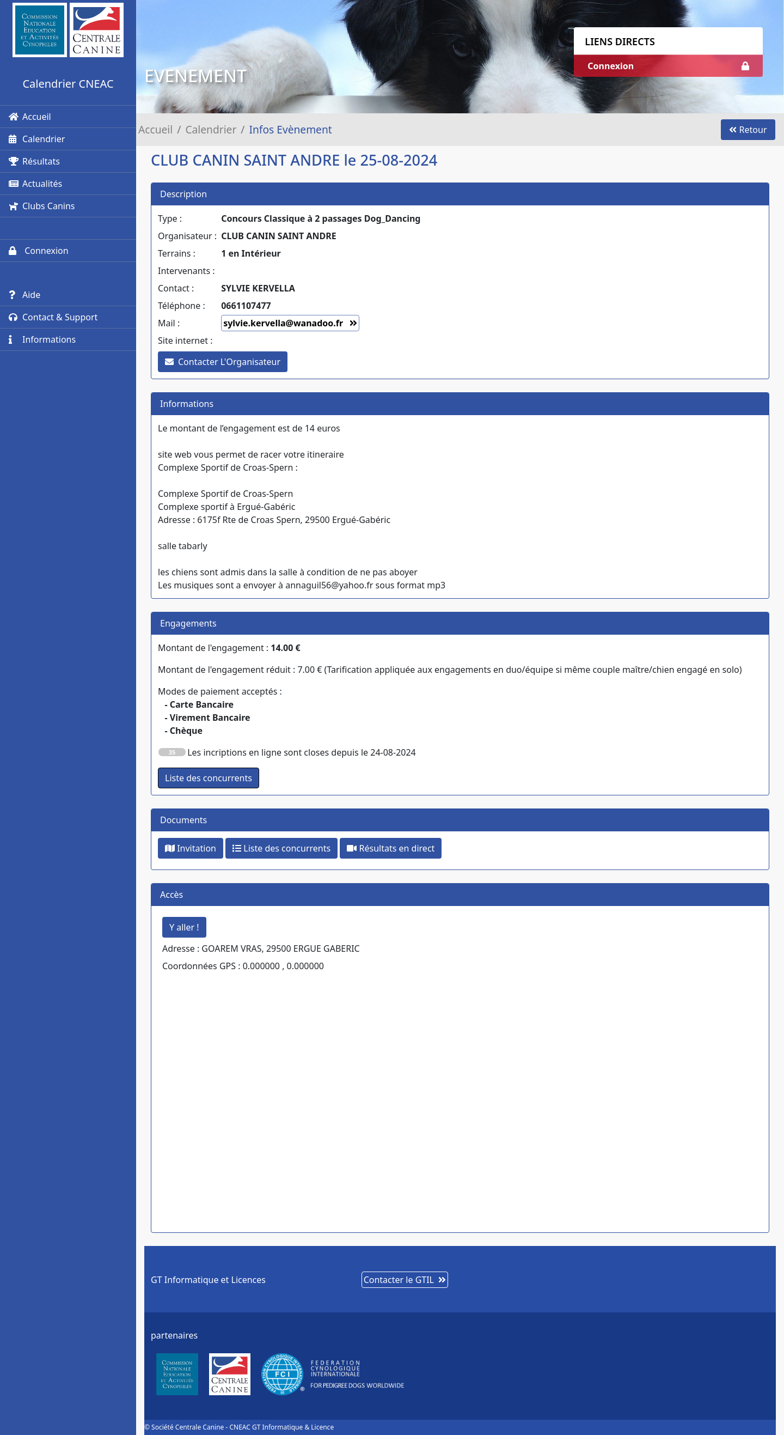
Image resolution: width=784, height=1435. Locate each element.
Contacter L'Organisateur (222, 362)
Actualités (35, 183)
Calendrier (37, 138)
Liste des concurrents (281, 848)
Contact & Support (53, 317)
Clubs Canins (42, 205)
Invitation (190, 848)
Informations (42, 339)
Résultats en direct (390, 848)
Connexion (39, 250)
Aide (24, 294)
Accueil (30, 116)
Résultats (34, 161)
